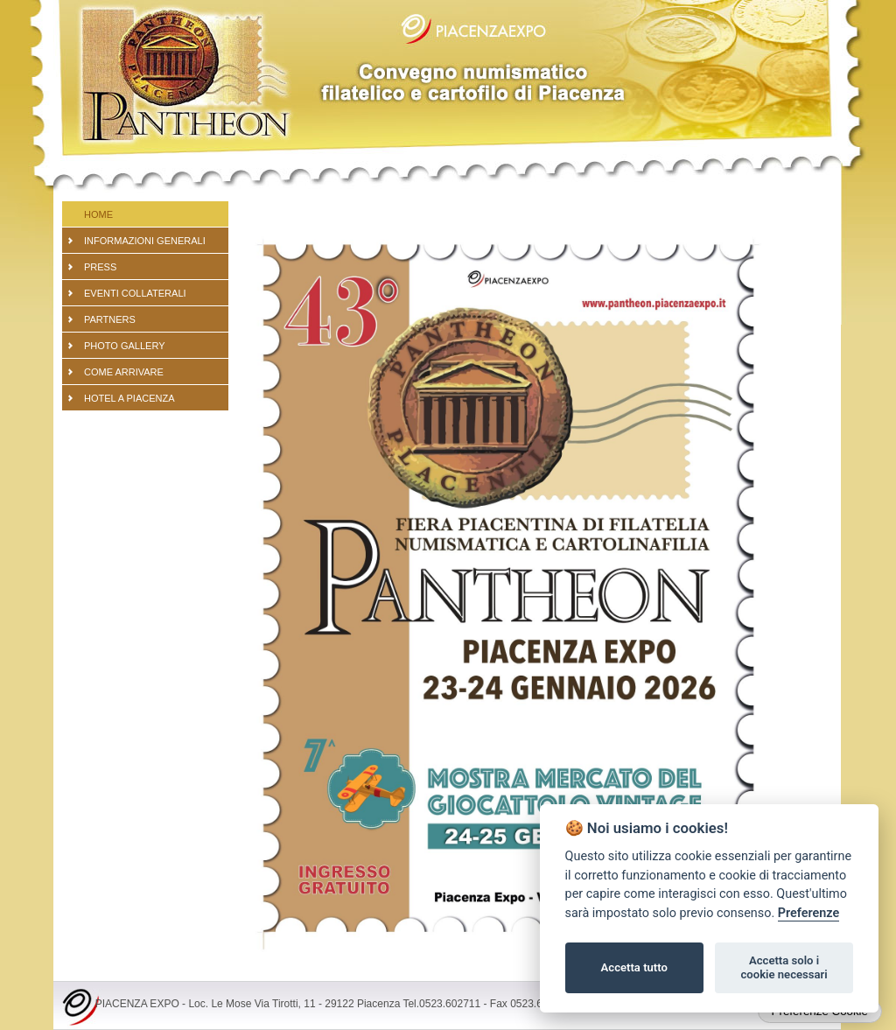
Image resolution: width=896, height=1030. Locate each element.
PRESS (100, 267)
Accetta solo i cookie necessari (783, 967)
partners (110, 319)
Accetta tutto (634, 967)
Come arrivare (124, 372)
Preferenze (808, 913)
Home (98, 214)
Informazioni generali (145, 240)
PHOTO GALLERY (124, 345)
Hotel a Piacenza (129, 398)
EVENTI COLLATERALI (135, 293)
